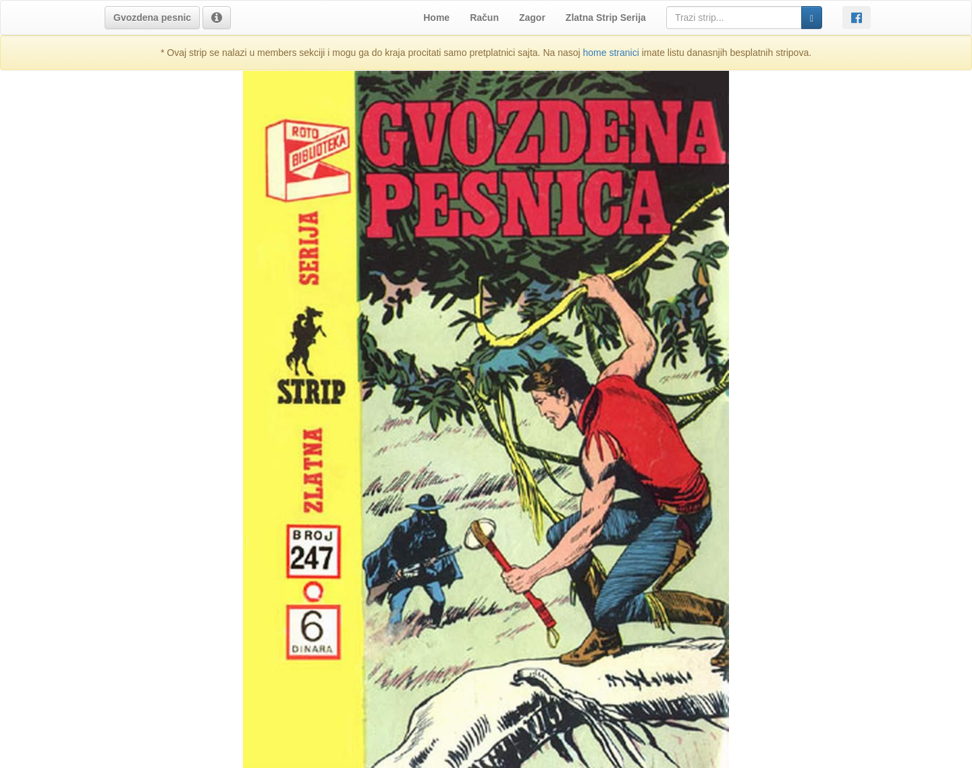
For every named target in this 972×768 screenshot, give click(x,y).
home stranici (611, 52)
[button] (152, 17)
